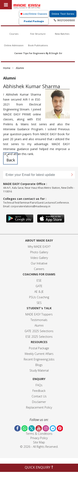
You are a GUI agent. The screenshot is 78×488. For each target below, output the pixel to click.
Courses (13, 33)
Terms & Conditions (39, 434)
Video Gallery (39, 258)
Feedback (39, 391)
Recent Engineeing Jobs (39, 359)
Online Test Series (63, 13)
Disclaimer (39, 402)
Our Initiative (39, 263)
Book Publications (38, 45)
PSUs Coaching (39, 297)
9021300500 (64, 20)
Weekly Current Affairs (39, 354)
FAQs (39, 385)
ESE (39, 280)
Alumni (39, 325)
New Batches (62, 33)
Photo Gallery (39, 252)
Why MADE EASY (38, 247)
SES (39, 303)
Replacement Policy (39, 407)
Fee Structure (38, 33)
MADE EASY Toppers (39, 314)
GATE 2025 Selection (38, 331)
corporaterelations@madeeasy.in (30, 206)
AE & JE (39, 292)
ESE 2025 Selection (38, 337)
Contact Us (39, 396)
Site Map (39, 442)
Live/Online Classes (34, 13)
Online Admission (14, 45)
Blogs (39, 365)
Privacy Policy (39, 438)
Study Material (39, 370)
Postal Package (34, 21)
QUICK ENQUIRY (39, 467)
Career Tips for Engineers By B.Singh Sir (38, 53)
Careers (39, 269)
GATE (39, 286)
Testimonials (39, 320)
